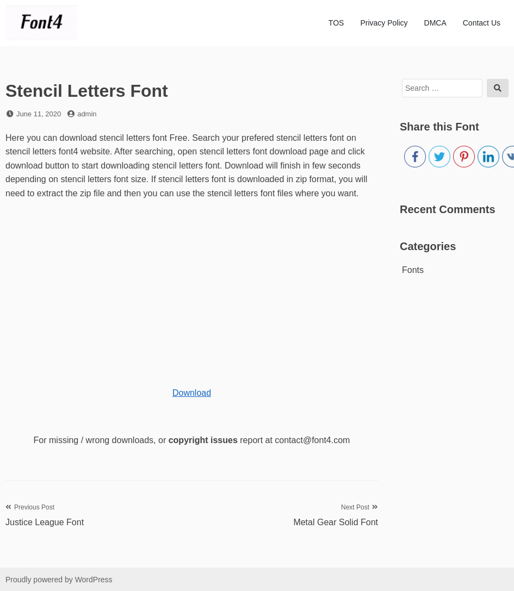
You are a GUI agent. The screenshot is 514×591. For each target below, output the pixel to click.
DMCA (435, 22)
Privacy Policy (383, 22)
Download (191, 392)
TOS (336, 22)
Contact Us (481, 22)
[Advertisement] (186, 287)
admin (86, 114)
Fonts (413, 270)
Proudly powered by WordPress (59, 579)
